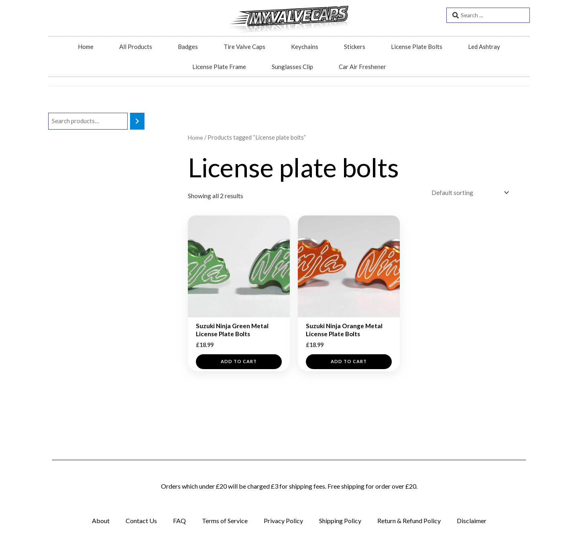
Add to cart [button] (239, 364)
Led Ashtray (484, 46)
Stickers (354, 46)
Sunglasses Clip (292, 66)
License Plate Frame (219, 66)
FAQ (179, 520)
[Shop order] (467, 193)
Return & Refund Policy (409, 520)
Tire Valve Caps (244, 46)
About (101, 520)
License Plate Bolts (416, 46)
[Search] (137, 121)
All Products (135, 46)
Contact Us (141, 520)
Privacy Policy (283, 520)
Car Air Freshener (362, 66)
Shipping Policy (340, 520)
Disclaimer (471, 520)
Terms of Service (225, 520)
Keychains (304, 46)
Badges (188, 46)
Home (86, 46)
